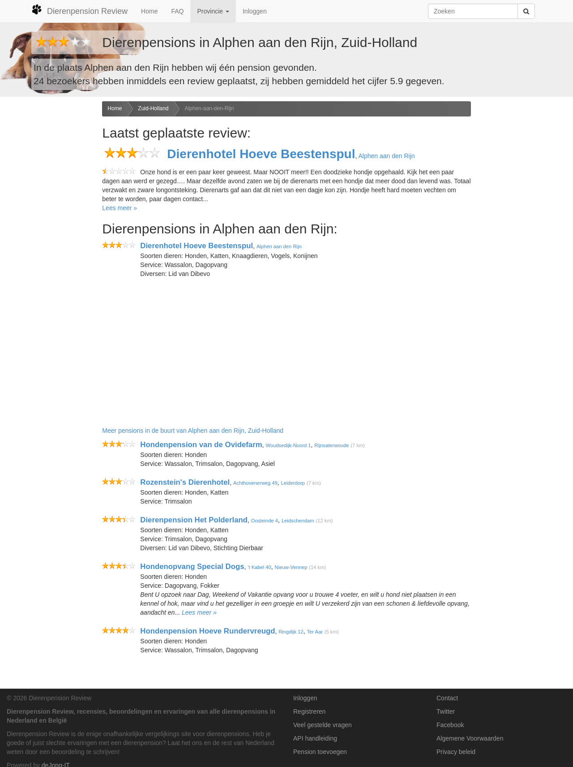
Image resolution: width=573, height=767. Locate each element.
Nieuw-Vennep (291, 567)
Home (149, 11)
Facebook (450, 724)
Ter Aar (314, 631)
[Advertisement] (48, 242)
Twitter (445, 711)
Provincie (213, 11)
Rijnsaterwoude (331, 445)
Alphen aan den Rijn (386, 155)
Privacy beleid (455, 751)
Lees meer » (119, 207)
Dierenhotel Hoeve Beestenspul (261, 154)
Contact (447, 698)
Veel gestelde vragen (322, 724)
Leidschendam (298, 520)
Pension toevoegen (320, 751)
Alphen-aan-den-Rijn (209, 108)
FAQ (177, 11)
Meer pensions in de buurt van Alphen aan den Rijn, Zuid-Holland (192, 430)
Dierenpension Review (79, 10)
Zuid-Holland (153, 108)
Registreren (309, 711)
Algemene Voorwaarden (469, 738)
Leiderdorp (293, 483)
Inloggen (255, 11)
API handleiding (315, 738)
